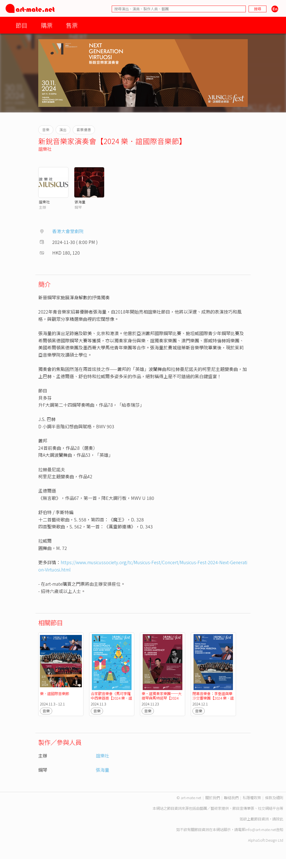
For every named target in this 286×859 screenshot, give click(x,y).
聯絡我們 (231, 797)
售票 (72, 25)
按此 (279, 819)
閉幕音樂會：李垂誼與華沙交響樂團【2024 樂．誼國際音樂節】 (213, 698)
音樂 (46, 711)
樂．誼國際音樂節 (54, 693)
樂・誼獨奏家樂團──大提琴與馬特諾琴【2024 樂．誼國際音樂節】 (162, 698)
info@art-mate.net (260, 829)
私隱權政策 (252, 797)
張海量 (80, 201)
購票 (47, 25)
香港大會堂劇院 (68, 231)
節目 (21, 25)
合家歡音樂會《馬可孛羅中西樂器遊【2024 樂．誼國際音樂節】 (111, 698)
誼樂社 (45, 148)
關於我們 (212, 797)
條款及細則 (274, 797)
